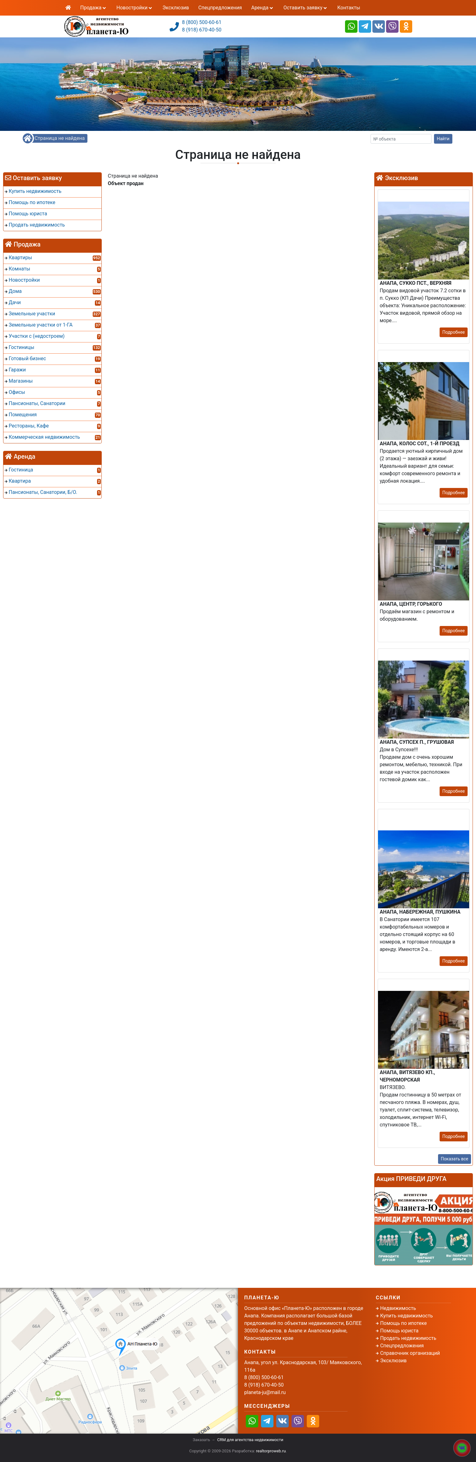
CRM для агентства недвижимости (250, 1439)
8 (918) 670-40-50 (202, 30)
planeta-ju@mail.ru (265, 1392)
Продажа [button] (93, 8)
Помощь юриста (399, 1331)
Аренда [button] (262, 8)
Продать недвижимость (408, 1338)
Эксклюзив (175, 8)
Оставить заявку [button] (305, 8)
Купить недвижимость (406, 1316)
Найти (443, 138)
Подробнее (453, 332)
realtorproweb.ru (271, 1451)
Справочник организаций (410, 1353)
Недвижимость (398, 1308)
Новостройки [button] (134, 8)
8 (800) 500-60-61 (202, 22)
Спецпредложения (220, 8)
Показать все (454, 1158)
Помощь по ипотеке (403, 1323)
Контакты (348, 8)
